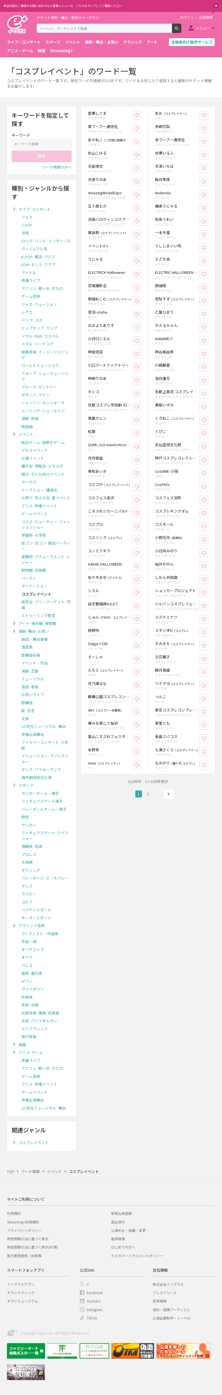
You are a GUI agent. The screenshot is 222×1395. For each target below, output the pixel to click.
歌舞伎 (27, 702)
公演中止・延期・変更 (128, 1230)
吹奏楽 (27, 997)
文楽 (25, 718)
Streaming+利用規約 (23, 1221)
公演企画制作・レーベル (172, 1317)
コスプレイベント (33, 1142)
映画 (41, 50)
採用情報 (159, 1300)
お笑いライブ (32, 694)
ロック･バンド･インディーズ (45, 241)
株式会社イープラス (168, 1284)
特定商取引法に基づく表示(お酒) (32, 1247)
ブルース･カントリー (39, 386)
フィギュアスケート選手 (42, 801)
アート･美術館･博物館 (37, 623)
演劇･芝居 (29, 671)
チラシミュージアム (22, 1300)
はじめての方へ (123, 1247)
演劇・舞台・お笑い (102, 42)
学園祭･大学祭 (33, 535)
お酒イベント (32, 458)
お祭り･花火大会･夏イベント (46, 497)
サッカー (28, 825)
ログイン (187, 17)
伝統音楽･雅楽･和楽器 (40, 1013)
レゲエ (27, 312)
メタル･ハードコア (37, 344)
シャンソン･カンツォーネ (43, 402)
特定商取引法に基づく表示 (28, 1238)
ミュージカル (32, 679)
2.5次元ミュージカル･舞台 (43, 726)
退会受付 (118, 1221)
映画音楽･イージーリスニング (45, 354)
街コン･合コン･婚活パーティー (45, 545)
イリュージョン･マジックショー (45, 758)
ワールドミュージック (40, 365)
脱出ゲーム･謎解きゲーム (43, 442)
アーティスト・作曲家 (39, 933)
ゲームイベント (34, 513)
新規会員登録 (121, 1213)
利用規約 (14, 1213)
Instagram (95, 1309)
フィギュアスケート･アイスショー (44, 835)
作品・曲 (28, 941)
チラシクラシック (21, 1292)
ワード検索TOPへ (57, 167)
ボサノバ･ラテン (35, 395)
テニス (27, 886)
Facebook (95, 1292)
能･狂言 (28, 710)
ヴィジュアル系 (34, 248)
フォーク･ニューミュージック (45, 376)
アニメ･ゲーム (30, 1052)
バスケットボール (36, 909)
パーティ (28, 578)
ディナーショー (34, 586)
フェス (27, 217)
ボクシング (30, 870)
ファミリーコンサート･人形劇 (45, 745)
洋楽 (25, 233)
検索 (42, 156)
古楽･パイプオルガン (39, 1020)
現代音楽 (28, 1036)
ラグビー (28, 894)
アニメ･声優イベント (39, 506)
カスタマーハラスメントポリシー (137, 1255)
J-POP (26, 225)
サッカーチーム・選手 (40, 793)
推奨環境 (118, 1238)
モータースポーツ (36, 917)
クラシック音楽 (31, 925)
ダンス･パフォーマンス (41, 769)
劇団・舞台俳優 (34, 639)
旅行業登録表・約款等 (24, 1255)
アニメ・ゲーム (20, 50)
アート (152, 42)
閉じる (216, 5)
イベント (72, 42)
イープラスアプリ (20, 1284)
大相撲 (27, 862)
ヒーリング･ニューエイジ (43, 410)
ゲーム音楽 (30, 296)
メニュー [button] (203, 27)
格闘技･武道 (31, 846)
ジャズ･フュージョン (39, 304)
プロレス (28, 854)
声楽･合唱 (29, 1005)
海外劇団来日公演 (36, 777)
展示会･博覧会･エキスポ (42, 466)
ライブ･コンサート (34, 209)
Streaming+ (61, 50)
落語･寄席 (29, 687)
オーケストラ (32, 949)
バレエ (27, 965)
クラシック (132, 42)
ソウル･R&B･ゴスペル (40, 336)
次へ (168, 794)
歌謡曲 (27, 426)
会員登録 (206, 17)
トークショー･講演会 (39, 490)
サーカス (28, 482)
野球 (25, 817)
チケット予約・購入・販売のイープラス (68, 17)
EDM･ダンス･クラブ (38, 264)
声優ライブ (30, 280)
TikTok (92, 1317)
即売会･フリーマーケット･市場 (46, 604)
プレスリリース (165, 1292)
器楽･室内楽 (31, 973)
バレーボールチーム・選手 (43, 809)
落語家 (27, 647)
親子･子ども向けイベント (43, 474)
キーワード (21, 135)
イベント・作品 (34, 663)
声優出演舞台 (32, 734)
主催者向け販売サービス (191, 42)
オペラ (27, 957)
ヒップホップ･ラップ (39, 328)
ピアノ (26, 981)
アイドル (28, 272)
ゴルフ (27, 902)
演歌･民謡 (29, 418)
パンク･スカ (31, 320)
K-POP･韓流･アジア (38, 256)
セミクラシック (34, 1028)
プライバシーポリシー (24, 1230)
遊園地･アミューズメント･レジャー (45, 559)
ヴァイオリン (32, 989)
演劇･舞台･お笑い (33, 631)
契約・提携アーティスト (171, 1309)
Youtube (93, 1300)
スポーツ (52, 42)
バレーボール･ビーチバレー (45, 878)
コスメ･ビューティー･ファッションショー (45, 524)
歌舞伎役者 (30, 655)
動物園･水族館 (33, 570)
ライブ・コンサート (24, 42)
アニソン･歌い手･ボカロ (42, 288)
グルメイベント (34, 450)
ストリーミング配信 (38, 615)
